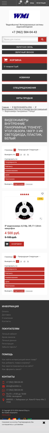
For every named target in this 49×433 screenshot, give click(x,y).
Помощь (7, 354)
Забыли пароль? (9, 347)
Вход (32, 3)
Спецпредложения (24, 87)
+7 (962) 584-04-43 (24, 32)
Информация (10, 306)
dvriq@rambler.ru (13, 386)
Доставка (6, 315)
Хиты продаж (24, 98)
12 (18, 154)
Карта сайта (6, 415)
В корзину (17, 244)
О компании (7, 318)
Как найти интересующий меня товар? (19, 359)
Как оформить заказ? (11, 369)
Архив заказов (8, 337)
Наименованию (11, 171)
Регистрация (41, 3)
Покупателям (10, 328)
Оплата (5, 311)
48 (24, 154)
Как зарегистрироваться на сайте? (17, 366)
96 (28, 154)
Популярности (11, 162)
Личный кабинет (9, 334)
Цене (7, 175)
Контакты (6, 321)
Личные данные (9, 340)
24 (21, 154)
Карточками (19, 184)
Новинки (24, 77)
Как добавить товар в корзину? (16, 363)
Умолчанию (10, 179)
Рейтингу (8, 166)
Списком (28, 184)
